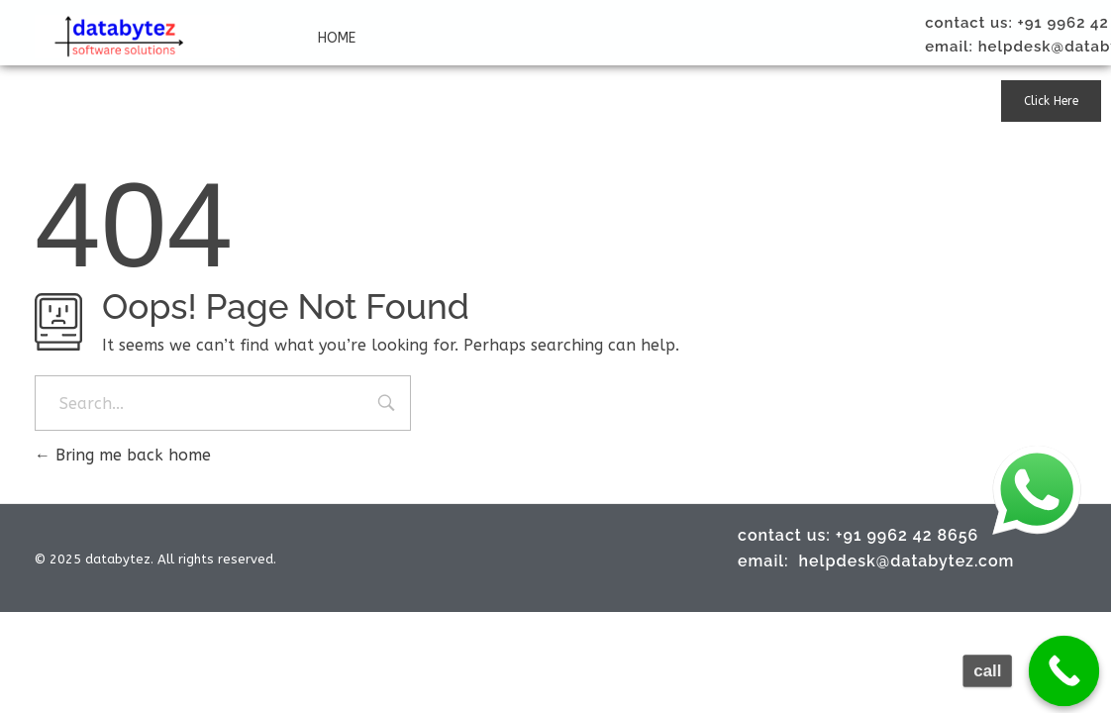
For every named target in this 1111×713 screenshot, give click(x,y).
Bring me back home (123, 455)
